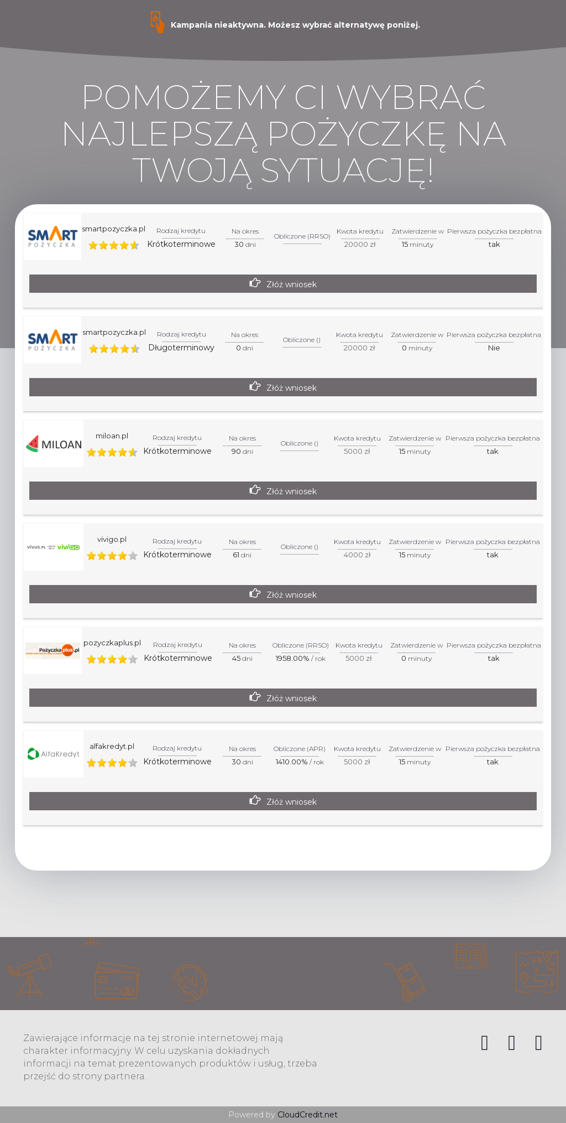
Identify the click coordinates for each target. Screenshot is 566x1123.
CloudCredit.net (307, 1115)
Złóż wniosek (291, 284)
